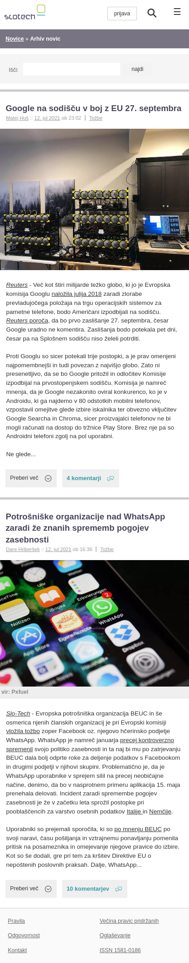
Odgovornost (24, 935)
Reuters (17, 284)
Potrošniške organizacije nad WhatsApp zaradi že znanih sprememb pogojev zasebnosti (85, 528)
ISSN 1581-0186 (120, 950)
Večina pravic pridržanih (129, 921)
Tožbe (95, 118)
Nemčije (160, 811)
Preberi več (24, 478)
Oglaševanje (115, 935)
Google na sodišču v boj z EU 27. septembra (93, 108)
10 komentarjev (88, 888)
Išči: (13, 70)
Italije (134, 811)
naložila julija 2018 (77, 293)
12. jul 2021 (47, 118)
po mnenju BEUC (138, 829)
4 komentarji (84, 478)
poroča (27, 320)
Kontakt (17, 950)
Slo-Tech (18, 713)
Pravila (16, 921)
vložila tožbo (23, 731)
